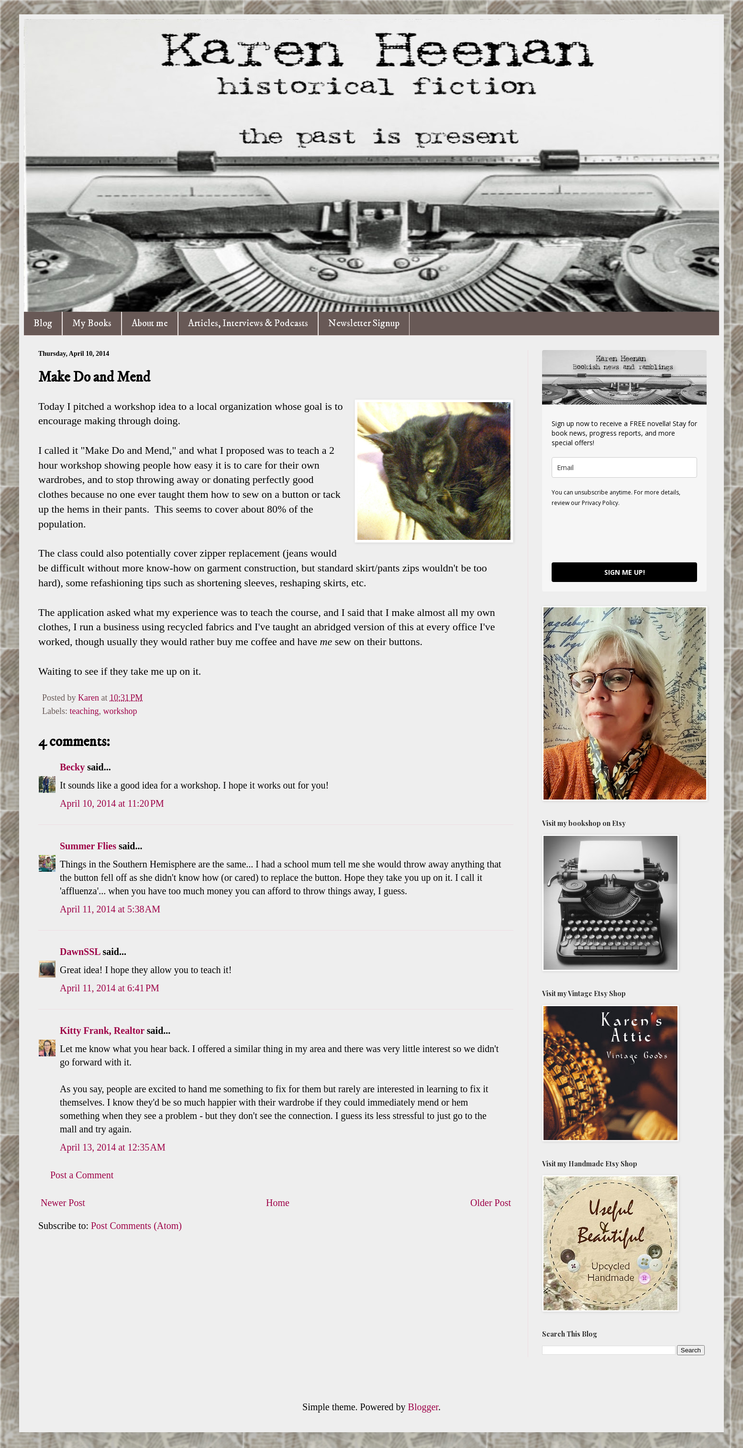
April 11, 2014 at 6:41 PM (109, 988)
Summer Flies (88, 846)
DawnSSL (80, 951)
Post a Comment (81, 1175)
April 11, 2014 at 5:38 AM (110, 909)
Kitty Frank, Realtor (102, 1030)
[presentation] (624, 534)
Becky (72, 767)
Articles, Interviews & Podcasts (248, 323)
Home (277, 1202)
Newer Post (63, 1202)
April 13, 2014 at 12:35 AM (113, 1147)
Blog (42, 323)
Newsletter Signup (363, 323)
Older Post (490, 1202)
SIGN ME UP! (624, 572)
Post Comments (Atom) (136, 1225)
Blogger (423, 1407)
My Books (91, 323)
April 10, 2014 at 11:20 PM (112, 803)
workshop (120, 711)
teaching (84, 711)
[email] (624, 467)
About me (150, 323)
